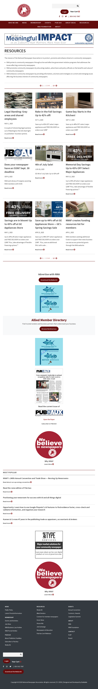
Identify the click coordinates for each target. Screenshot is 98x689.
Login (64, 12)
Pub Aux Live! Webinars (44, 633)
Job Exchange (41, 627)
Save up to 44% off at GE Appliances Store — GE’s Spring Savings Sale (48, 224)
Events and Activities (11, 621)
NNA (69, 624)
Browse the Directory (49, 329)
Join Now (8, 624)
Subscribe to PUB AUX (49, 424)
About (58, 27)
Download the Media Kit (49, 280)
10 (54, 86)
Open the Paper (49, 419)
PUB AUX (58, 23)
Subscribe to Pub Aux (11, 642)
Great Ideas (70, 23)
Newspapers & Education (45, 630)
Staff (69, 635)
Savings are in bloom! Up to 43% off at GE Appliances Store (18, 224)
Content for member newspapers (47, 617)
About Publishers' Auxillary (13, 638)
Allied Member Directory (49, 320)
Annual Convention (74, 610)
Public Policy (9, 610)
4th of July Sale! (44, 164)
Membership (36, 23)
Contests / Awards (74, 613)
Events (48, 23)
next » (56, 85)
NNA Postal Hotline (11, 631)
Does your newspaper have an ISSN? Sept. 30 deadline (16, 168)
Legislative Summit (74, 617)
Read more (9, 138)
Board (70, 638)
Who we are (13, 23)
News (24, 23)
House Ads (40, 623)
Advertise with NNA (49, 274)
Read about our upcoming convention (17, 482)
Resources (84, 23)
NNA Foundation (44, 27)
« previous (40, 85)
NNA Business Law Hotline (13, 627)
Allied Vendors (41, 613)
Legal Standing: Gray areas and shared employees (15, 115)
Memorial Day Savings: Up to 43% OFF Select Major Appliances (78, 168)
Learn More (49, 464)
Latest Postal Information (13, 613)
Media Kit (8, 645)
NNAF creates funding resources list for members (78, 224)
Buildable (84, 682)
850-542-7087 (19, 666)
